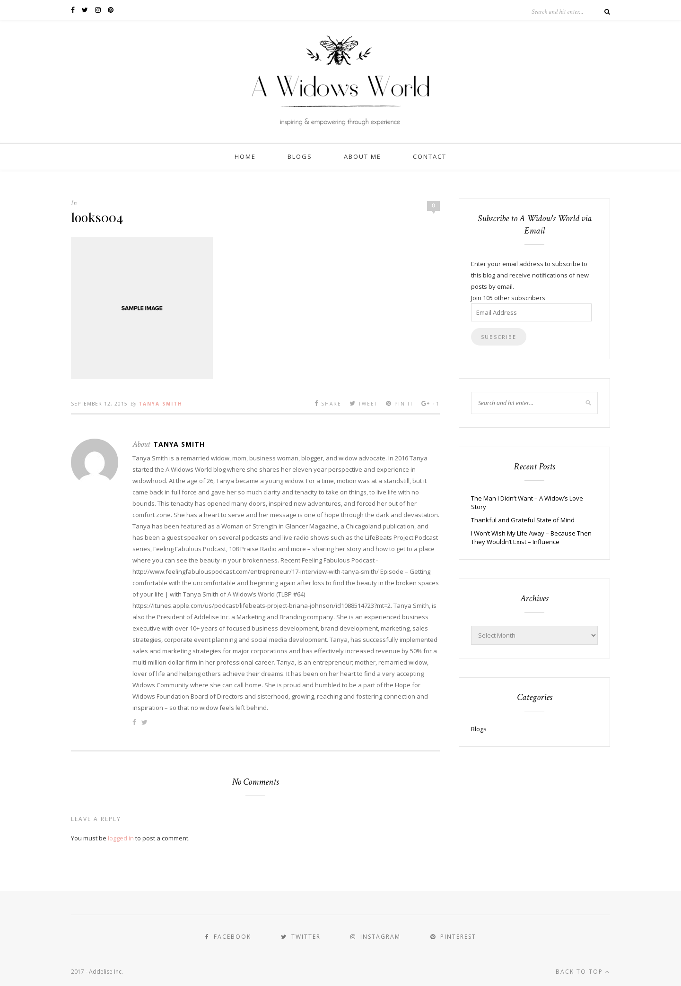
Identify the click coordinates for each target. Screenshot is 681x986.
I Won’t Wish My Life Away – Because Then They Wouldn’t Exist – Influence (531, 537)
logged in (121, 838)
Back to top (583, 972)
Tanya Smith (161, 403)
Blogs (300, 156)
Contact (429, 156)
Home (245, 156)
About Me (362, 156)
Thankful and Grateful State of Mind (523, 520)
